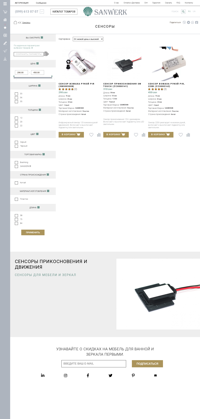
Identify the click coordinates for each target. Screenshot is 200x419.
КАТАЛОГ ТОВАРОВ (63, 11)
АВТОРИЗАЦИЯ (21, 3)
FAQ (178, 3)
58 (21, 215)
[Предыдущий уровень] (19, 23)
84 (21, 223)
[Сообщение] (5, 51)
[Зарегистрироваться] (5, 43)
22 (21, 125)
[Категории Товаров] (5, 4)
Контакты (189, 3)
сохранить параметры (29, 54)
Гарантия (156, 3)
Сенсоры (26, 22)
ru (189, 11)
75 (21, 219)
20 (21, 122)
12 (21, 118)
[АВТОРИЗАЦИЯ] (5, 35)
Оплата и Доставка (132, 3)
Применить (33, 232)
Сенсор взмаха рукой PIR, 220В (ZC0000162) (166, 85)
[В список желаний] (91, 135)
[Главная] (15, 22)
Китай (23, 182)
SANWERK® (25, 166)
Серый (23, 142)
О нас (116, 3)
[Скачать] (5, 58)
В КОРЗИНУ (71, 134)
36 (21, 97)
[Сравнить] (5, 19)
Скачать (168, 3)
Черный (23, 146)
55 (21, 101)
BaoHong (24, 162)
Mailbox (155, 375)
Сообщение (41, 3)
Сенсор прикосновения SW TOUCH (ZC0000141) (122, 85)
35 (21, 93)
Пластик (24, 199)
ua (194, 11)
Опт (146, 3)
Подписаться (147, 363)
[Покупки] (5, 12)
